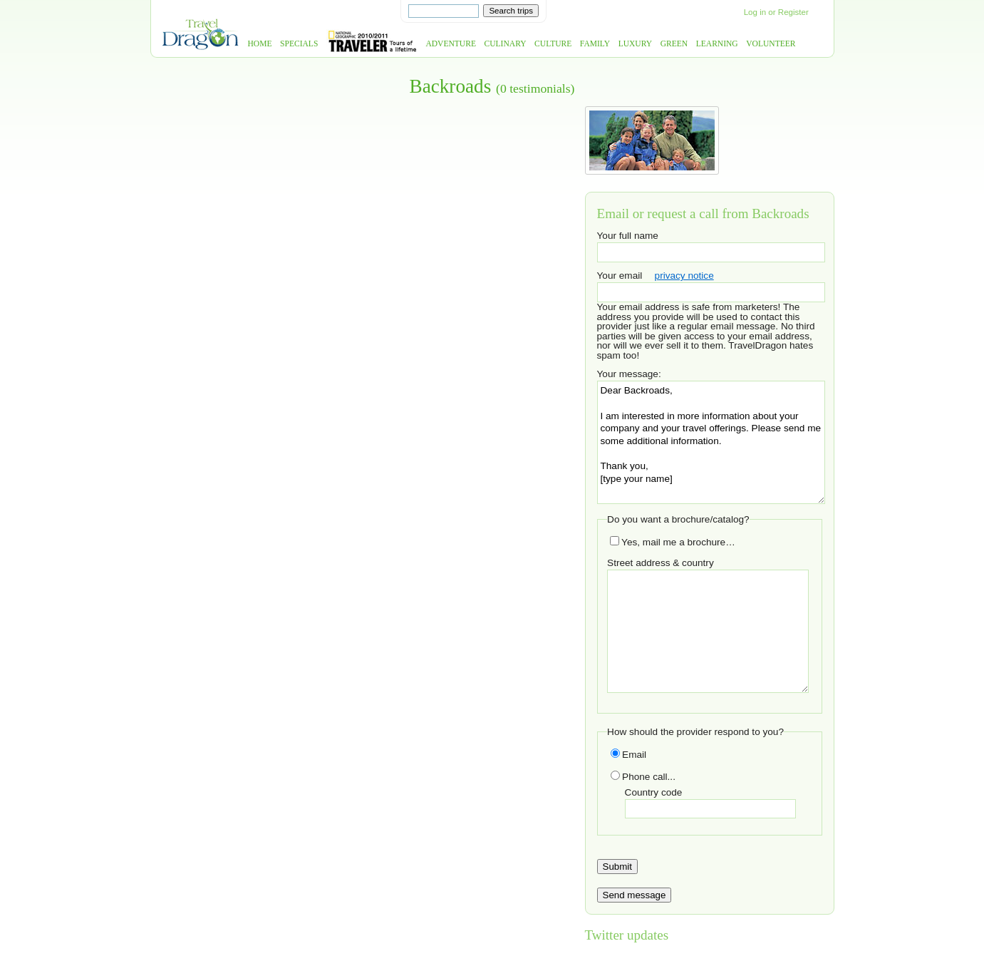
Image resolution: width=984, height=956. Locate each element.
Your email (620, 275)
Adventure (450, 43)
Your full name (627, 235)
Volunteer (770, 43)
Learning (717, 43)
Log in (755, 12)
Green (674, 43)
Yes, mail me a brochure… (672, 542)
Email (628, 754)
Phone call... (643, 776)
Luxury (635, 43)
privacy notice (684, 275)
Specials (299, 43)
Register (793, 12)
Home (260, 43)
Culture (552, 43)
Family (595, 43)
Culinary (506, 43)
